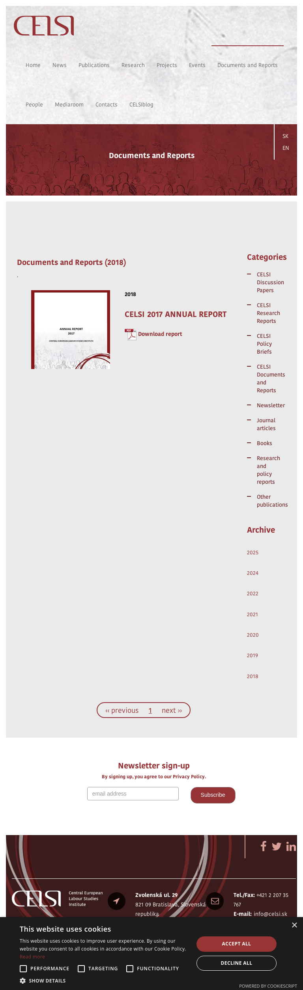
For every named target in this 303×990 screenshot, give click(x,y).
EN (285, 148)
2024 (252, 573)
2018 (252, 676)
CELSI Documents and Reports (268, 378)
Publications (94, 65)
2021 (252, 614)
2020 (253, 635)
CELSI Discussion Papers (268, 282)
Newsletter (268, 405)
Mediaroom (69, 104)
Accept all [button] (236, 943)
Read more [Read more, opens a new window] (32, 956)
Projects (167, 65)
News (59, 65)
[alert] (151, 953)
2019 (252, 655)
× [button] (294, 925)
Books (264, 443)
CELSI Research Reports (268, 313)
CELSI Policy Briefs (264, 344)
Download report (160, 334)
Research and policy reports (268, 470)
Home (33, 65)
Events (197, 65)
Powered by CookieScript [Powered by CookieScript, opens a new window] (268, 986)
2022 (252, 593)
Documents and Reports (247, 65)
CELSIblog (141, 104)
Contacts (106, 104)
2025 (252, 552)
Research (133, 65)
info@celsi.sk (270, 914)
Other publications (268, 501)
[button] (104, 980)
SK (285, 136)
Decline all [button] (236, 963)
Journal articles (266, 424)
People (34, 104)
